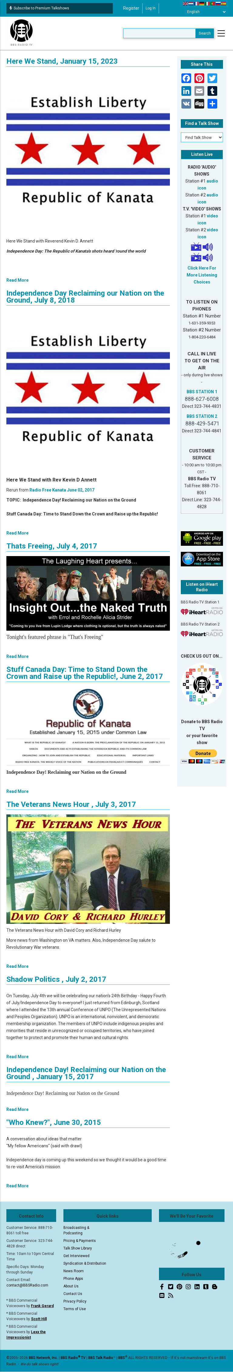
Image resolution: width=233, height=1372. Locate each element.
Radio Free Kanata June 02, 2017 (61, 490)
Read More (17, 280)
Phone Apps (73, 1278)
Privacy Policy (74, 1301)
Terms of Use (74, 1309)
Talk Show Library (77, 1248)
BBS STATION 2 (202, 416)
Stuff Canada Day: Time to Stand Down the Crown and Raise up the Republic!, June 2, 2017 (84, 673)
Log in (151, 8)
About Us (71, 1286)
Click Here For (201, 268)
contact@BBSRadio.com (27, 1285)
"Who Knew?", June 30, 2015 (53, 1122)
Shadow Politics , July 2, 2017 (56, 979)
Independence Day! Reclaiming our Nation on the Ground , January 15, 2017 (86, 1073)
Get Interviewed (76, 1256)
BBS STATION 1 (202, 391)
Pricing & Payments (79, 1241)
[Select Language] (205, 12)
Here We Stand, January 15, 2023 (62, 61)
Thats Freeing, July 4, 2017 (51, 546)
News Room (73, 1271)
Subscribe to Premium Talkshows (39, 8)
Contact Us (72, 1294)
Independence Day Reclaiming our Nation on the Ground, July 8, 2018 (85, 296)
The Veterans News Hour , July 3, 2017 (71, 804)
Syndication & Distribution (84, 1263)
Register (131, 8)
